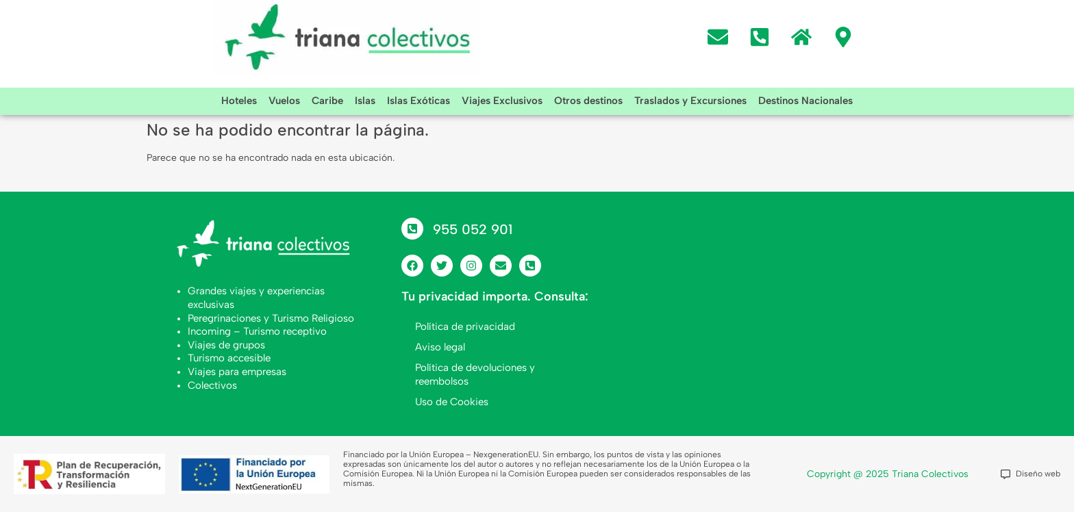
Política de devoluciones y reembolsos (475, 374)
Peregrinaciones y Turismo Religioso (271, 318)
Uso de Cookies (451, 402)
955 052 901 (472, 229)
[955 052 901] (412, 229)
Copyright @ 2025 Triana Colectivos (888, 474)
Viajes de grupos (226, 345)
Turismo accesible (229, 358)
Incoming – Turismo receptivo (257, 331)
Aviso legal (440, 347)
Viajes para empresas (237, 372)
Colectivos (212, 385)
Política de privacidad (465, 326)
